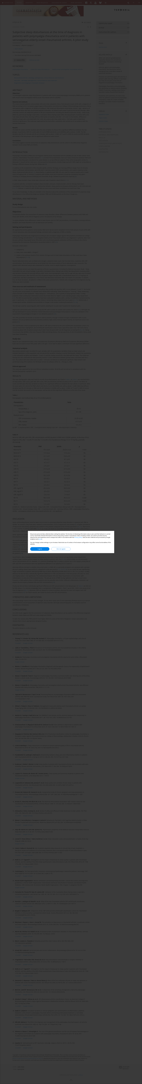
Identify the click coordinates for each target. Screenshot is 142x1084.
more (40, 539)
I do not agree (60, 549)
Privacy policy (78, 537)
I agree (40, 549)
